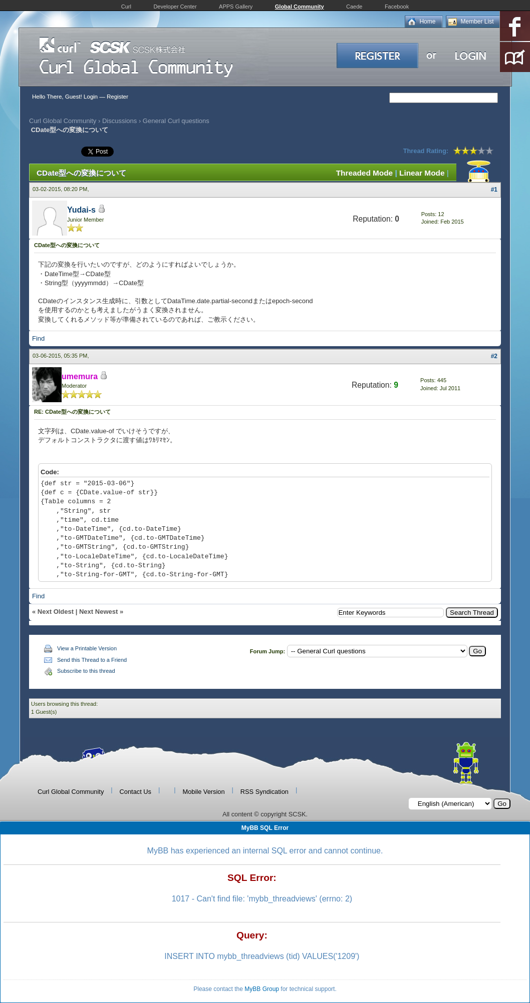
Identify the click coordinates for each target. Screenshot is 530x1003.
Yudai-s (81, 210)
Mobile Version (204, 791)
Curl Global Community (62, 121)
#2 (494, 356)
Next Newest (98, 611)
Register (117, 97)
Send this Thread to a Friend (92, 660)
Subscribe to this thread (86, 671)
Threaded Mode (364, 173)
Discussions (119, 121)
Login (91, 97)
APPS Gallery (235, 7)
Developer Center (174, 7)
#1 (494, 189)
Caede (354, 7)
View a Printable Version (87, 648)
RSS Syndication (264, 791)
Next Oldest (56, 611)
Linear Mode (421, 173)
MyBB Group (261, 988)
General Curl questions (176, 121)
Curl (126, 7)
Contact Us (135, 791)
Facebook (397, 7)
